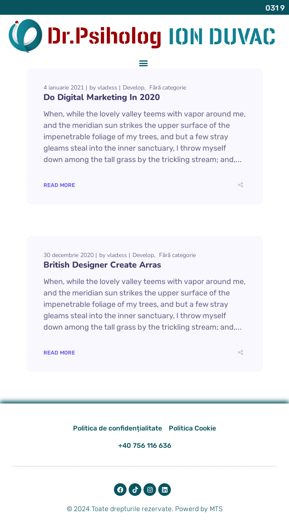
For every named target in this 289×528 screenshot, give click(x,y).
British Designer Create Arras (102, 264)
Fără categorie (167, 87)
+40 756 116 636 (144, 445)
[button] (143, 62)
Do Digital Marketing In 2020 (101, 96)
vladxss (107, 87)
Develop (133, 87)
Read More (59, 184)
